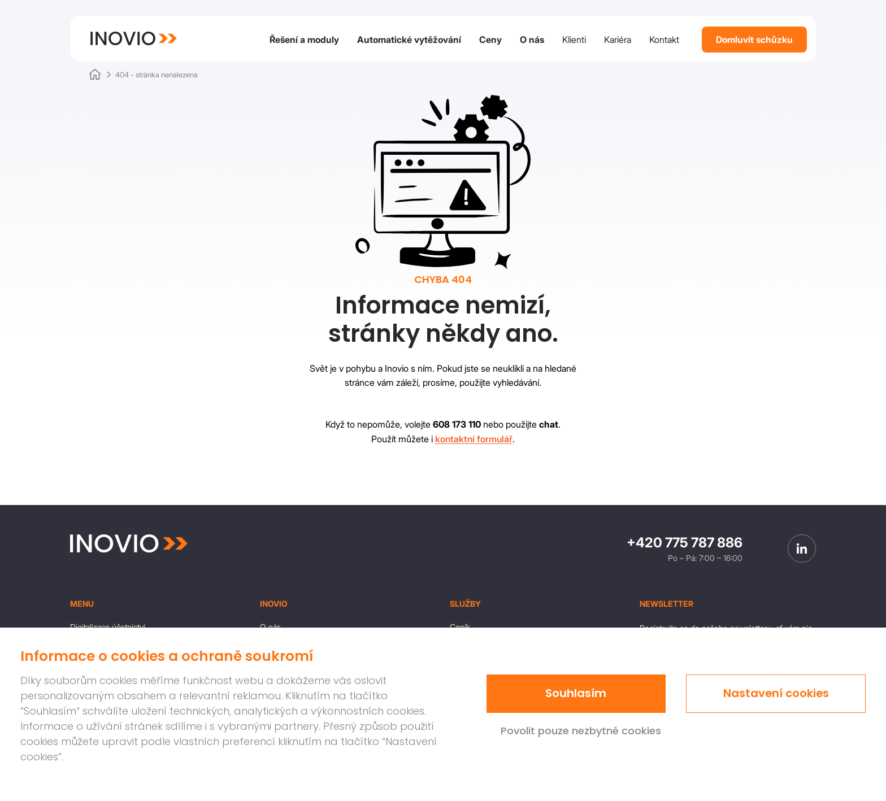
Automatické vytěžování (409, 39)
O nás (532, 39)
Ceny (490, 39)
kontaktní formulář (474, 439)
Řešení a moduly (304, 39)
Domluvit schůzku (754, 39)
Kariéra (617, 39)
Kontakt (664, 39)
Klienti (574, 39)
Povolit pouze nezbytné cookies (581, 731)
